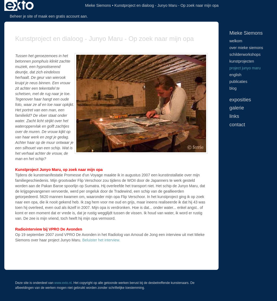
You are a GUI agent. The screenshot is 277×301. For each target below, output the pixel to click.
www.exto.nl (63, 283)
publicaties (238, 81)
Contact (237, 124)
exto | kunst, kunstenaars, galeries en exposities (19, 5)
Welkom (235, 41)
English (235, 75)
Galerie (236, 108)
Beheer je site (21, 16)
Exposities (240, 99)
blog (232, 88)
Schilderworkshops (244, 54)
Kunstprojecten (241, 61)
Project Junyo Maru (244, 68)
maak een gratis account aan (62, 16)
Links (234, 116)
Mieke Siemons (98, 5)
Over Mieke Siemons (246, 48)
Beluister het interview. (101, 240)
